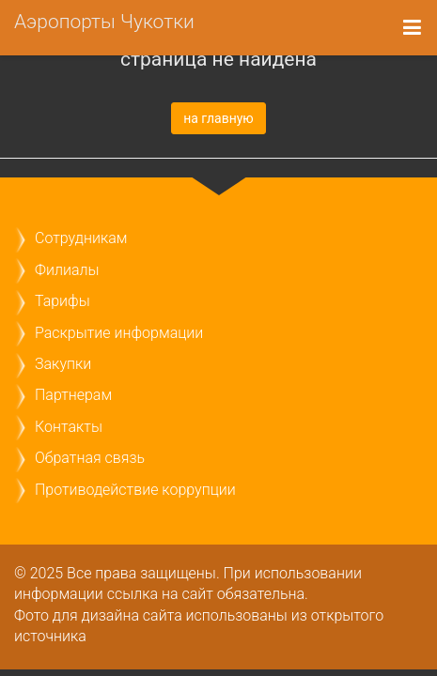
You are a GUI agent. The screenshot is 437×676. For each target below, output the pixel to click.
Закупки (63, 364)
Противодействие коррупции (135, 490)
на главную (218, 118)
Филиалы (67, 270)
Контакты (68, 427)
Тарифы (62, 301)
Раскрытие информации (119, 333)
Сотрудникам (81, 238)
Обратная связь (90, 458)
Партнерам (73, 395)
